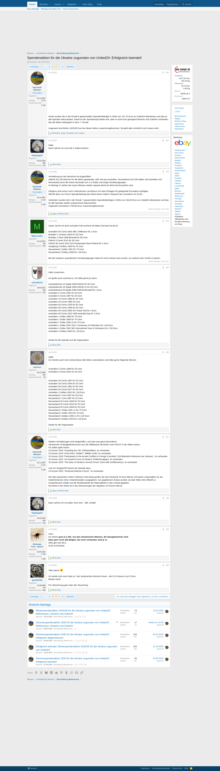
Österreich (179, 196)
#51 (167, 73)
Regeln (177, 119)
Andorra (178, 155)
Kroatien (178, 178)
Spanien (178, 209)
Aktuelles (43, 4)
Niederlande (180, 193)
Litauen (178, 183)
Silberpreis (179, 83)
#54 (167, 221)
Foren (32, 4)
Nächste (70, 67)
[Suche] (187, 4)
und (60, 214)
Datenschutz (180, 126)
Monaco (178, 191)
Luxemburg (179, 186)
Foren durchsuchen (70, 9)
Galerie (57, 4)
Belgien (178, 160)
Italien (177, 176)
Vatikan (178, 211)
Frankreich (179, 168)
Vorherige (34, 67)
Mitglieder (71, 4)
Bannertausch (180, 116)
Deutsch (32, 768)
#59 (167, 529)
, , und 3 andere (68, 133)
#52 (167, 140)
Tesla (99, 4)
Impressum (179, 124)
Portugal (178, 199)
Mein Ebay (88, 4)
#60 (167, 565)
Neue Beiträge (33, 9)
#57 (167, 437)
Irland (177, 173)
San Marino (179, 201)
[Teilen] (163, 72)
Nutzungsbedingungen (161, 768)
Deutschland (180, 158)
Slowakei (178, 204)
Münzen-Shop (180, 121)
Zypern (177, 214)
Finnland (178, 165)
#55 (167, 268)
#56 (167, 352)
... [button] (45, 67)
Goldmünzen (180, 150)
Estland (178, 163)
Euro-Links (179, 153)
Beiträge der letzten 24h (50, 9)
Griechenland (180, 170)
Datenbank (179, 129)
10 (83, 641)
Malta (177, 188)
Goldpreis (179, 76)
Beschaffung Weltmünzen (63, 617)
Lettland (178, 181)
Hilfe (186, 768)
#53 (167, 172)
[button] (50, 4)
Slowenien (179, 206)
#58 (167, 498)
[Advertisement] (110, 32)
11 (86, 641)
